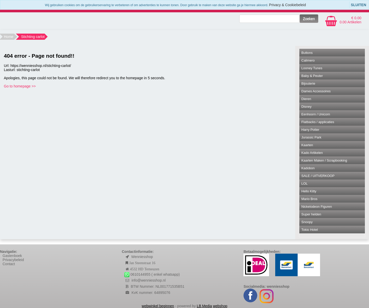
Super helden (311, 214)
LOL (304, 183)
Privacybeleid (13, 260)
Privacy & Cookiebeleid (287, 5)
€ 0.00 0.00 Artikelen (350, 20)
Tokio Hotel (309, 230)
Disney (306, 106)
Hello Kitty (308, 191)
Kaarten (307, 145)
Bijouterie (308, 83)
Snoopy (307, 222)
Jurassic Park (311, 137)
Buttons (307, 53)
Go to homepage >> (20, 86)
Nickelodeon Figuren (316, 206)
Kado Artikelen (312, 153)
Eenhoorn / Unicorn (315, 114)
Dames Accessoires (316, 91)
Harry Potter (310, 130)
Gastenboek (12, 256)
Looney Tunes (311, 68)
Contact (9, 264)
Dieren (306, 99)
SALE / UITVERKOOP (317, 176)
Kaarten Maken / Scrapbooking (324, 160)
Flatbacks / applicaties (317, 122)
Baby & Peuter (312, 76)
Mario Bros (309, 199)
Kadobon (308, 168)
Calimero (308, 60)
